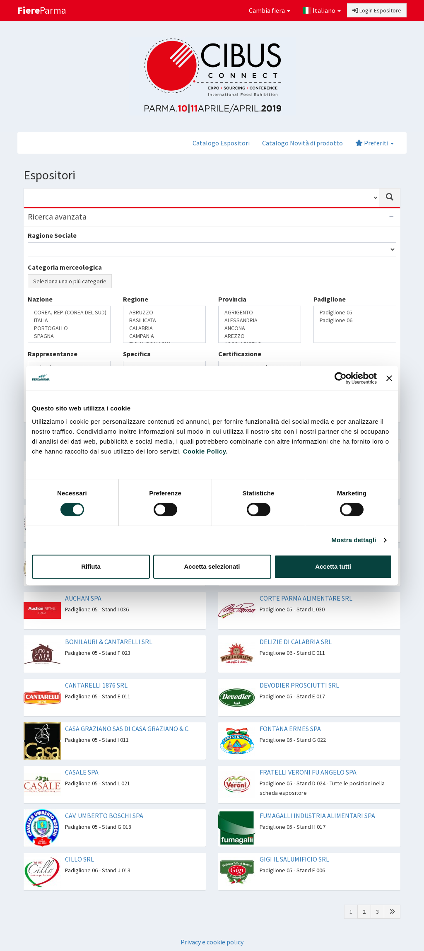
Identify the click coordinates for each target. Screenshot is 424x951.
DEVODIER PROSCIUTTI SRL (299, 685)
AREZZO (260, 336)
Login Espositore (376, 10)
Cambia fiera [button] (269, 10)
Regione (135, 299)
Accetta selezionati (212, 566)
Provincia (232, 299)
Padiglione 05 (355, 312)
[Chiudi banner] (389, 378)
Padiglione (329, 299)
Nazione (40, 299)
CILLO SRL (79, 859)
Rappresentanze (52, 354)
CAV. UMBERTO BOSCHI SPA (104, 815)
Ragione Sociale (52, 235)
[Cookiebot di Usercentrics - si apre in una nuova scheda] (340, 378)
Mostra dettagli (353, 539)
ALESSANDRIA (260, 320)
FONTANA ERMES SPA (290, 728)
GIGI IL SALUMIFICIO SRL (294, 859)
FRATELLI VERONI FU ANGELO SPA (308, 772)
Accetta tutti (333, 566)
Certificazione (239, 354)
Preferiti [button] (374, 143)
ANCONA (260, 328)
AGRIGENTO (260, 312)
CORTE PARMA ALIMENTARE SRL (306, 598)
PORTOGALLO (69, 328)
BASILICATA (164, 320)
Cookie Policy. (205, 451)
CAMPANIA (164, 336)
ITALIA (69, 320)
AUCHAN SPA (83, 598)
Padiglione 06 (355, 320)
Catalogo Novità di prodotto (302, 143)
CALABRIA (164, 328)
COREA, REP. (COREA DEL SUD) (69, 312)
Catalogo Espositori (221, 143)
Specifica (137, 354)
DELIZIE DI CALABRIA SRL (296, 641)
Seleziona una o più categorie (69, 281)
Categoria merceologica (65, 267)
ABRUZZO (164, 312)
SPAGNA (69, 336)
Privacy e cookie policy (212, 942)
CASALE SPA (82, 772)
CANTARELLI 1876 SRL (96, 685)
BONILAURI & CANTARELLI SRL (108, 641)
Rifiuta (91, 566)
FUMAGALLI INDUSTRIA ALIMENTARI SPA (317, 815)
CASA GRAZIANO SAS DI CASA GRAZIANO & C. (127, 728)
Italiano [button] (322, 10)
